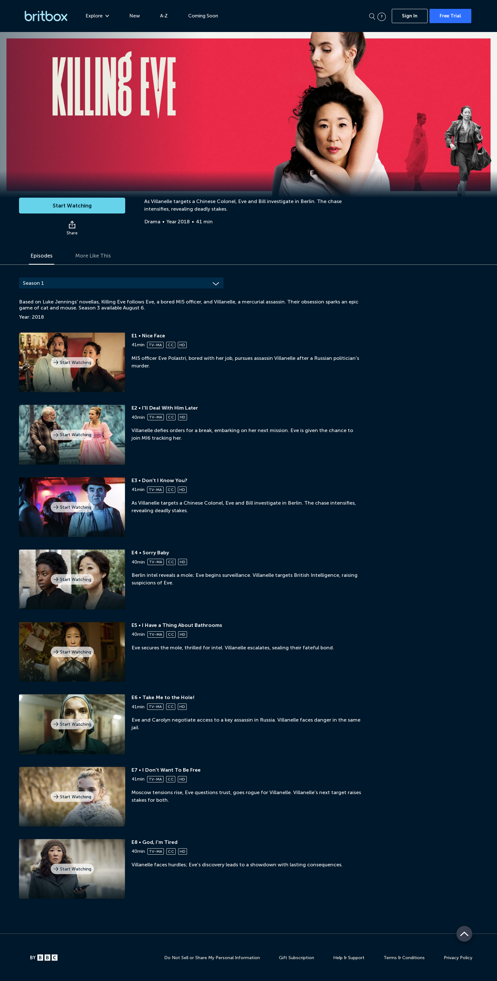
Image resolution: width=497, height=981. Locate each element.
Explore (100, 16)
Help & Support (349, 957)
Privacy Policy (458, 957)
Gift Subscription (296, 957)
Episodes (42, 255)
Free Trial (450, 16)
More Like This (96, 255)
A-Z (166, 16)
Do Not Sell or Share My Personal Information (212, 957)
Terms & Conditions (404, 957)
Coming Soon (206, 16)
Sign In (409, 16)
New (137, 16)
